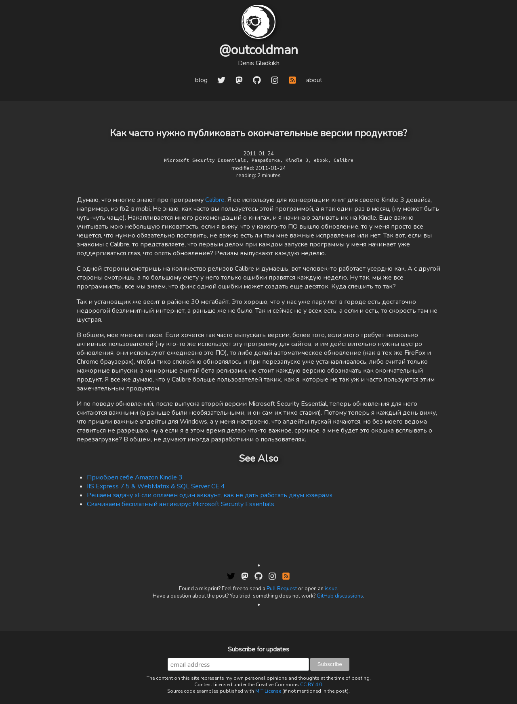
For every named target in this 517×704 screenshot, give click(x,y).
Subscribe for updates (258, 649)
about (314, 80)
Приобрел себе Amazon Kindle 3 (135, 477)
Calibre (215, 199)
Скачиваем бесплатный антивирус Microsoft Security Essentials (180, 504)
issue (331, 588)
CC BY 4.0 (311, 684)
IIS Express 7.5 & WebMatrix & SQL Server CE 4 (156, 486)
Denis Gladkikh (259, 63)
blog (201, 80)
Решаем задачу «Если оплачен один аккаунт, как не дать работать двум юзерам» (209, 495)
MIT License (268, 691)
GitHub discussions (340, 596)
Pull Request (282, 588)
